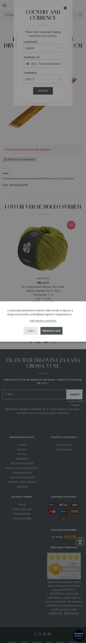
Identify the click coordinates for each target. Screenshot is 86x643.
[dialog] (43, 321)
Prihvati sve (52, 330)
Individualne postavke (43, 320)
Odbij (30, 330)
